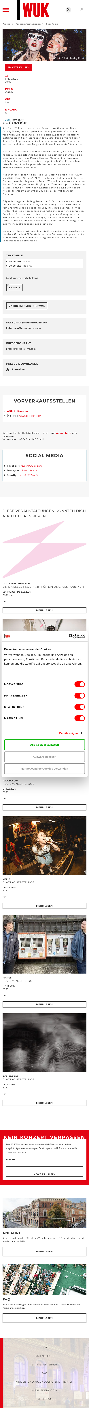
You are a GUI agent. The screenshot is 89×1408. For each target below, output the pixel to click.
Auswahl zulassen (44, 756)
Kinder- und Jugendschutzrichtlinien (44, 1381)
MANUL (7, 977)
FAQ (6, 1300)
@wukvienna (29, 470)
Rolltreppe (11, 1076)
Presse (6, 23)
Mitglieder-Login (44, 1390)
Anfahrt (12, 1233)
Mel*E (6, 879)
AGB (44, 1347)
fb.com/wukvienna (32, 465)
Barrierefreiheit (44, 1364)
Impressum (44, 1398)
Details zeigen (68, 733)
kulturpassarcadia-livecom (23, 328)
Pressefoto (18, 369)
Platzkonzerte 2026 (17, 583)
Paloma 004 (10, 780)
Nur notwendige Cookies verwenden (44, 768)
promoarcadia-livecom (21, 348)
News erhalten (44, 1174)
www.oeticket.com (30, 415)
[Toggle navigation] (6, 9)
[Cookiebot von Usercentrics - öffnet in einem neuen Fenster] (69, 636)
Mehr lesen (44, 610)
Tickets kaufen (19, 67)
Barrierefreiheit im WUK (27, 305)
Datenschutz (44, 1355)
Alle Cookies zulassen (44, 744)
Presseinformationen (28, 23)
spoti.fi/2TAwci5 (28, 475)
